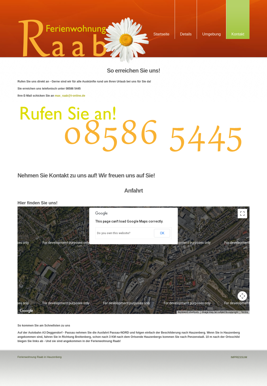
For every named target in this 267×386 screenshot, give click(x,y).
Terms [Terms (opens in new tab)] (244, 312)
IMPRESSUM (239, 357)
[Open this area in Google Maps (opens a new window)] (26, 311)
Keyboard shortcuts (188, 312)
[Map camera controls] (242, 296)
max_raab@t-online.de (70, 95)
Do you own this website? (113, 233)
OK (162, 233)
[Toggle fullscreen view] (242, 213)
